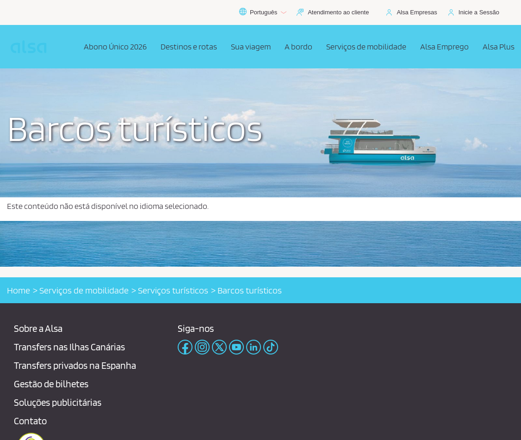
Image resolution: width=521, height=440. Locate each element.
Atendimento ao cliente (338, 12)
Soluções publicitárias (57, 402)
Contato (30, 421)
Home (18, 290)
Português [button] (262, 12)
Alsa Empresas (417, 12)
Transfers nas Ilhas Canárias (69, 347)
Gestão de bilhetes (51, 384)
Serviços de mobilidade (84, 290)
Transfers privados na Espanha (75, 365)
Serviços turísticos (173, 290)
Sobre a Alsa (38, 328)
